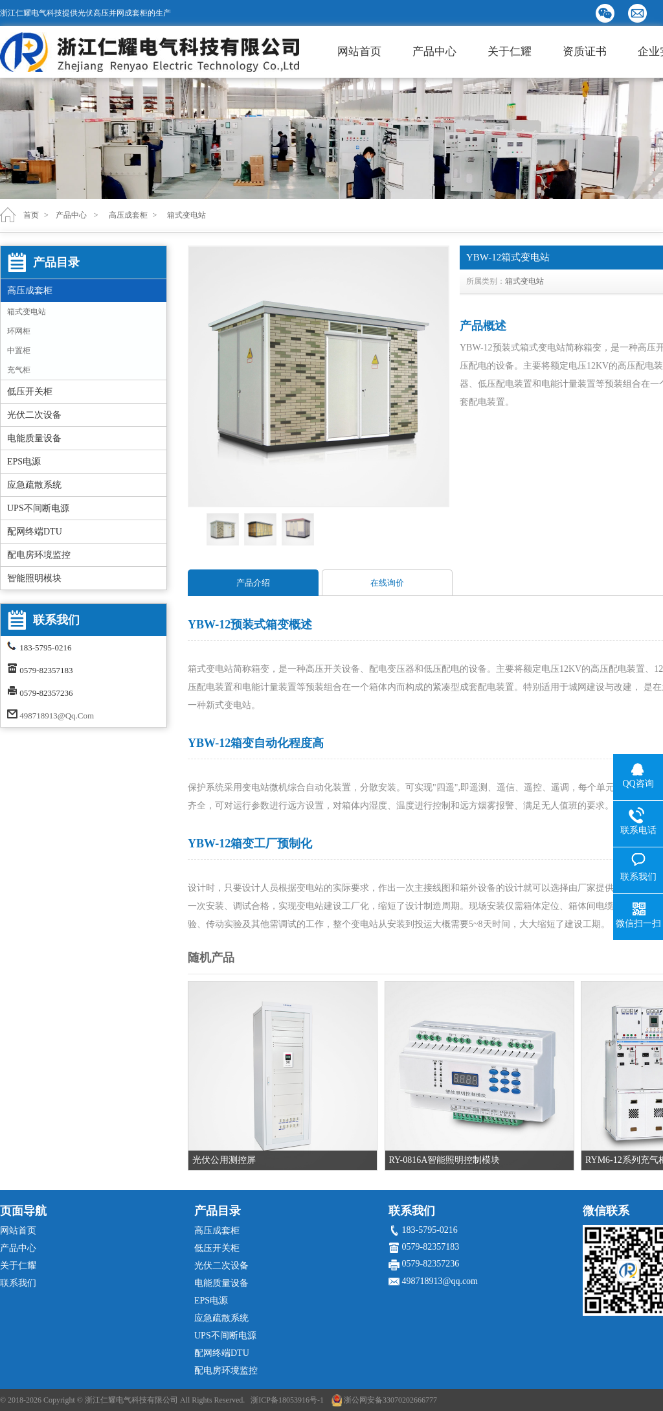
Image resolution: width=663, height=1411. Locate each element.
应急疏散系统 (34, 485)
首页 (31, 215)
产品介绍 (253, 583)
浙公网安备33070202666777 (390, 1400)
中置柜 (18, 350)
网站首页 (359, 51)
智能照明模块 (34, 578)
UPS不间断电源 (38, 508)
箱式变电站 (26, 311)
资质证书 (585, 51)
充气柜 (18, 369)
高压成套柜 (29, 290)
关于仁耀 (510, 51)
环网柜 (18, 331)
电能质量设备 (34, 438)
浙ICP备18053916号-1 (287, 1400)
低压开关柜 (29, 391)
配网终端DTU (34, 531)
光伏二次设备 (34, 415)
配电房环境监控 (39, 555)
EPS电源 (24, 461)
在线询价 (387, 583)
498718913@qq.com (56, 715)
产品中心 (434, 51)
